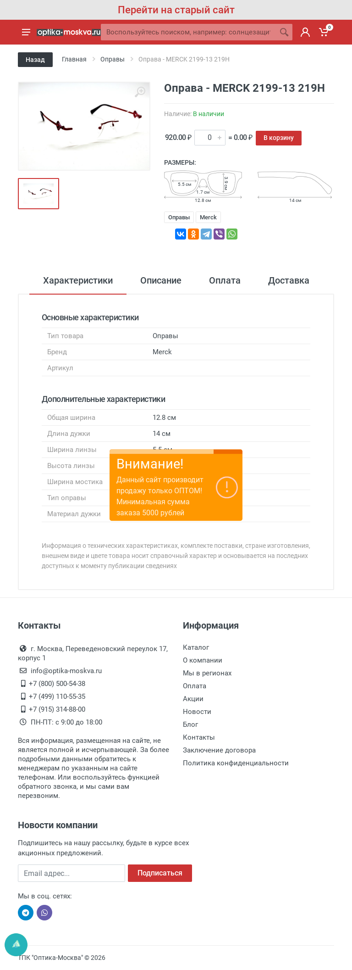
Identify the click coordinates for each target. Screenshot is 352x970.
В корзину (279, 137)
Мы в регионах (207, 673)
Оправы (179, 217)
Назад (35, 59)
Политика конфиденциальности (236, 763)
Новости (197, 712)
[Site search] (188, 32)
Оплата (225, 280)
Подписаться (160, 873)
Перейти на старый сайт (176, 10)
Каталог (196, 647)
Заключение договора (219, 750)
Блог (190, 724)
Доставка (288, 280)
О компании (202, 660)
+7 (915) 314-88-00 (57, 709)
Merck (208, 217)
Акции (193, 699)
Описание (161, 280)
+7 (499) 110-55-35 (57, 696)
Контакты (199, 737)
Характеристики (78, 280)
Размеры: (180, 162)
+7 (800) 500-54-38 (57, 684)
